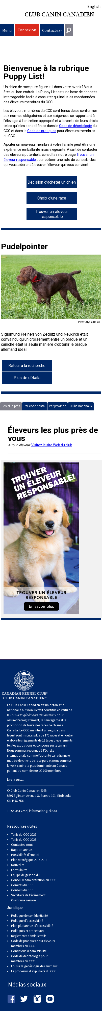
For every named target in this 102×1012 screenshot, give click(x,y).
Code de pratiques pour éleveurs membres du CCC (33, 943)
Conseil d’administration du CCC (33, 880)
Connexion (27, 29)
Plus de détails (27, 377)
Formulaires (19, 870)
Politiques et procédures (27, 931)
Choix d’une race (51, 198)
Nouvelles (17, 865)
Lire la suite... (15, 779)
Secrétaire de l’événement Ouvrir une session (28, 897)
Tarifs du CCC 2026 (23, 834)
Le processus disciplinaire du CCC (33, 971)
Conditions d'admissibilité (28, 951)
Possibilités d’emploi (25, 855)
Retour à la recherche (26, 365)
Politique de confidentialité (29, 916)
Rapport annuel (22, 850)
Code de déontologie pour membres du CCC (29, 958)
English (93, 6)
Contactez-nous (52, 32)
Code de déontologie (75, 126)
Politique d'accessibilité (27, 921)
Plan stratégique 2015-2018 (29, 860)
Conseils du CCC (22, 890)
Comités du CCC (22, 885)
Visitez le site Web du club (51, 445)
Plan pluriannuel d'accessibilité (32, 926)
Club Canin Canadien (59, 14)
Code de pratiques (41, 131)
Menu (7, 30)
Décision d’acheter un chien (52, 182)
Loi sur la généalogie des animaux (34, 966)
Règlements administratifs (28, 936)
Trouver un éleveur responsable (52, 214)
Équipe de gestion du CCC (28, 875)
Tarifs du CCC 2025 (23, 839)
